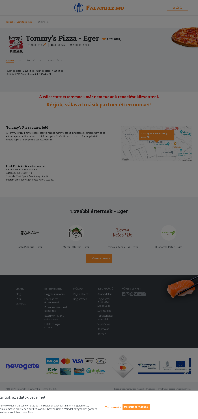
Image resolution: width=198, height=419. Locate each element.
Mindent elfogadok (136, 407)
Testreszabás (113, 407)
